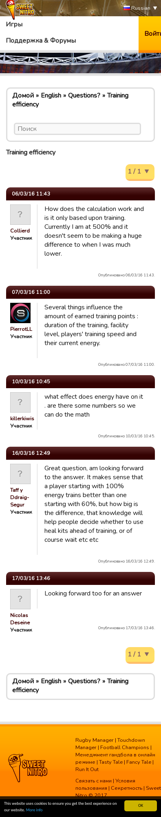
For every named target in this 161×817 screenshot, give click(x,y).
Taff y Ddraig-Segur (19, 497)
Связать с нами (93, 780)
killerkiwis (22, 418)
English (51, 95)
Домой (23, 95)
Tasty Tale (111, 762)
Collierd (20, 231)
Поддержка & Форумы (41, 40)
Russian (137, 8)
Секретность (126, 788)
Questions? (84, 95)
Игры (14, 24)
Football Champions (124, 747)
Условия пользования (105, 784)
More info (34, 810)
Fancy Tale (138, 762)
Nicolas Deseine (20, 619)
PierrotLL (21, 329)
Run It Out (87, 769)
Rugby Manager (94, 740)
